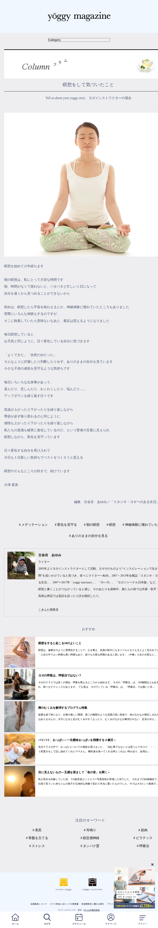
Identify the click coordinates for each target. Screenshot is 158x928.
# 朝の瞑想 (92, 524)
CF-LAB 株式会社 (92, 909)
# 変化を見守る (66, 524)
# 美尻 (37, 830)
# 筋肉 (143, 830)
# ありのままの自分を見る (88, 535)
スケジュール (79, 919)
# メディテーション (33, 524)
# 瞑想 (111, 524)
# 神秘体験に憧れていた (140, 524)
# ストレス (37, 846)
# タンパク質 (90, 846)
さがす (47, 919)
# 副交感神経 (90, 838)
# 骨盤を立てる (37, 838)
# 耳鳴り (90, 830)
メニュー (142, 919)
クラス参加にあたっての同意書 (64, 903)
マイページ (110, 919)
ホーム (15, 919)
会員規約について (38, 903)
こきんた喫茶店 (48, 609)
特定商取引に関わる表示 (92, 903)
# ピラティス (143, 838)
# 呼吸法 (143, 846)
